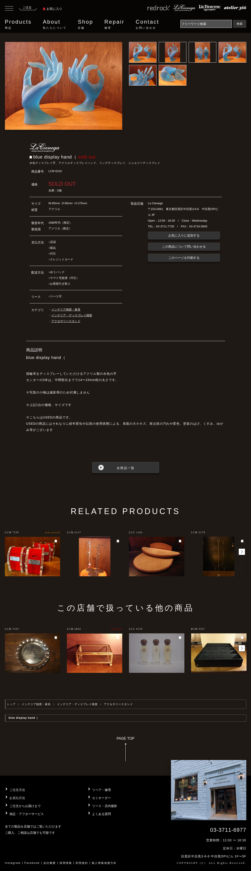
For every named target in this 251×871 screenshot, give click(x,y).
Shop (85, 24)
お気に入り (52, 8)
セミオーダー (101, 798)
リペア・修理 (101, 790)
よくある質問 (101, 814)
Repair (114, 24)
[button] (241, 551)
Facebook (32, 863)
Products (18, 24)
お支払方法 (17, 798)
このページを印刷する (184, 257)
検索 (240, 23)
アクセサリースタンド (65, 321)
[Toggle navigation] (9, 8)
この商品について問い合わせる (184, 246)
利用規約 (82, 863)
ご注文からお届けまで (25, 806)
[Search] (206, 24)
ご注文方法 (17, 790)
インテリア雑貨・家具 (65, 309)
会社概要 (49, 863)
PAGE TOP (125, 750)
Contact (147, 24)
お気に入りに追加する (184, 235)
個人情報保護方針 (104, 863)
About (55, 24)
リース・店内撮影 (104, 806)
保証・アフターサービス (26, 814)
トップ (11, 704)
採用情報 (65, 863)
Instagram (13, 863)
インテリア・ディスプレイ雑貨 (71, 315)
